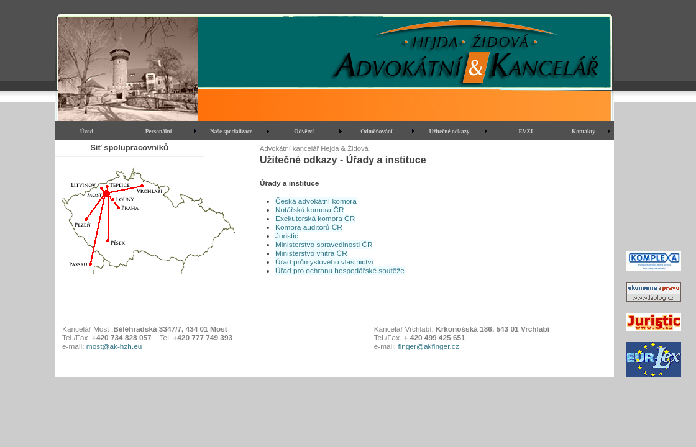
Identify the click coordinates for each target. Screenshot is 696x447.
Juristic (286, 236)
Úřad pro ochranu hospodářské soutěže (340, 270)
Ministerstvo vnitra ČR (311, 253)
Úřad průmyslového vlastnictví (324, 262)
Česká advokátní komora (316, 201)
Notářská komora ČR (309, 209)
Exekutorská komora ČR (315, 218)
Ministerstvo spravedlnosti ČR (323, 244)
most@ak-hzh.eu (114, 346)
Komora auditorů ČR (308, 227)
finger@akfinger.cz (428, 346)
